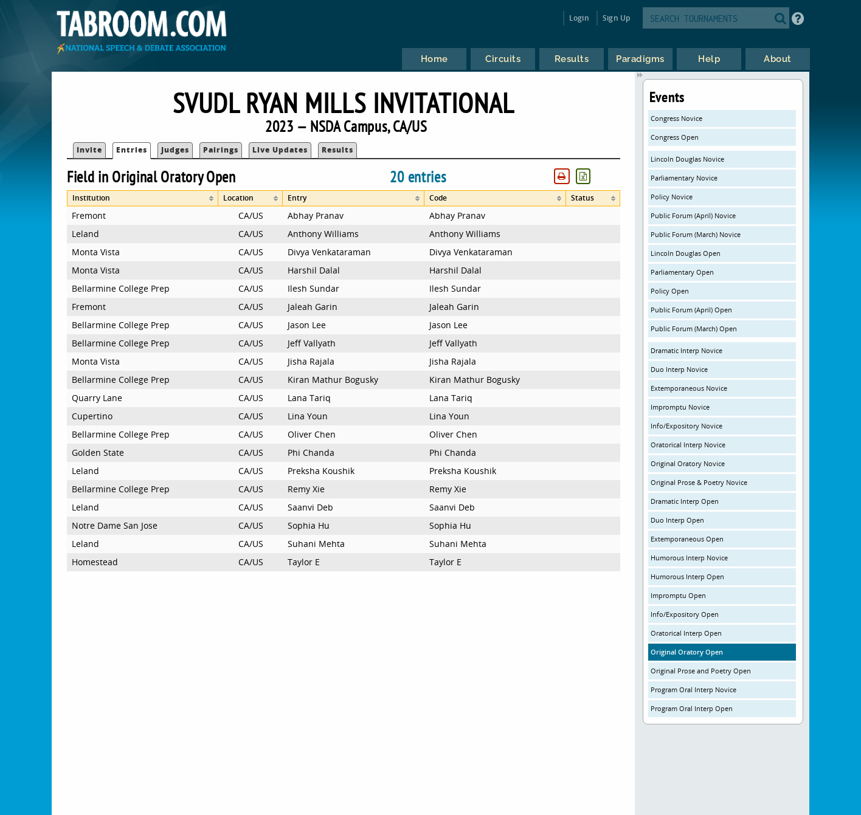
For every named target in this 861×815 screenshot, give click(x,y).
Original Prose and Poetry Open (701, 670)
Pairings (220, 150)
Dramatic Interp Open (685, 501)
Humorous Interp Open (687, 576)
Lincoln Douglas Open (686, 253)
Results (337, 150)
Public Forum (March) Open (694, 328)
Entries (131, 150)
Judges (175, 150)
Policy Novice (672, 196)
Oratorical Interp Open (686, 633)
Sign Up (616, 18)
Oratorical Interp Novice (688, 444)
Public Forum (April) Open (691, 309)
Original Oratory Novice (688, 463)
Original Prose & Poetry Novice (699, 482)
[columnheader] (143, 198)
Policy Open (670, 290)
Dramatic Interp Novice (686, 350)
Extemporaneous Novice (689, 388)
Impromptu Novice (680, 406)
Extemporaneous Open (687, 538)
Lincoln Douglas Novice (687, 158)
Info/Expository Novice (686, 425)
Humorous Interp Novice (689, 557)
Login (579, 18)
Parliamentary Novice (684, 177)
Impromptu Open (678, 595)
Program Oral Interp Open (692, 708)
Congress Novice (676, 118)
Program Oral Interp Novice (693, 689)
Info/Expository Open (685, 614)
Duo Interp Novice (679, 369)
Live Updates (280, 150)
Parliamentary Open (682, 272)
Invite (89, 150)
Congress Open (675, 137)
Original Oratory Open (687, 651)
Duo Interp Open (677, 519)
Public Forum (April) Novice (693, 215)
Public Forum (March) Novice (696, 234)
